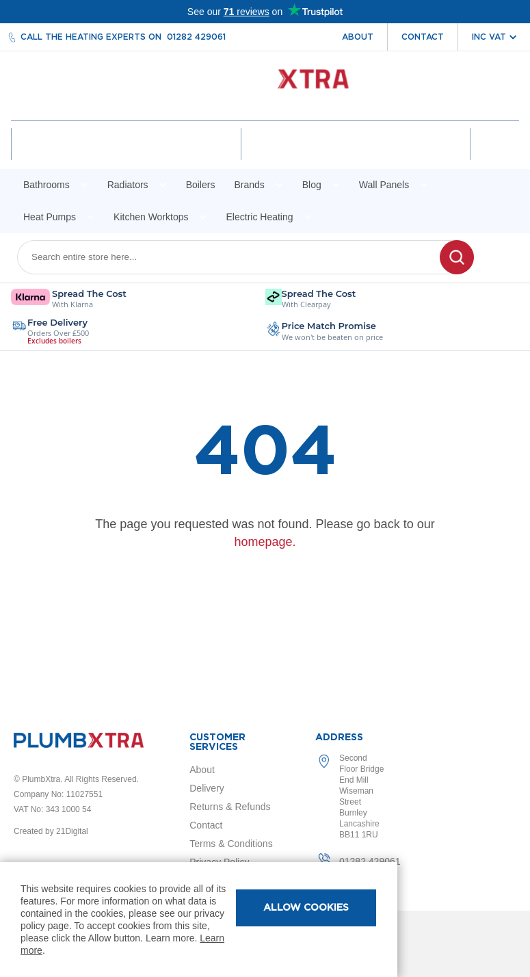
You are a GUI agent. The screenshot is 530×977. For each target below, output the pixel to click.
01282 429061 (196, 37)
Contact (422, 37)
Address (339, 737)
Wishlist (354, 156)
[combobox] (237, 269)
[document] (199, 919)
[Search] (457, 269)
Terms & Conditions (230, 843)
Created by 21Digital (51, 831)
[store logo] (265, 85)
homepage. (264, 553)
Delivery (206, 788)
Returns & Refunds (229, 806)
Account (127, 156)
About (357, 37)
